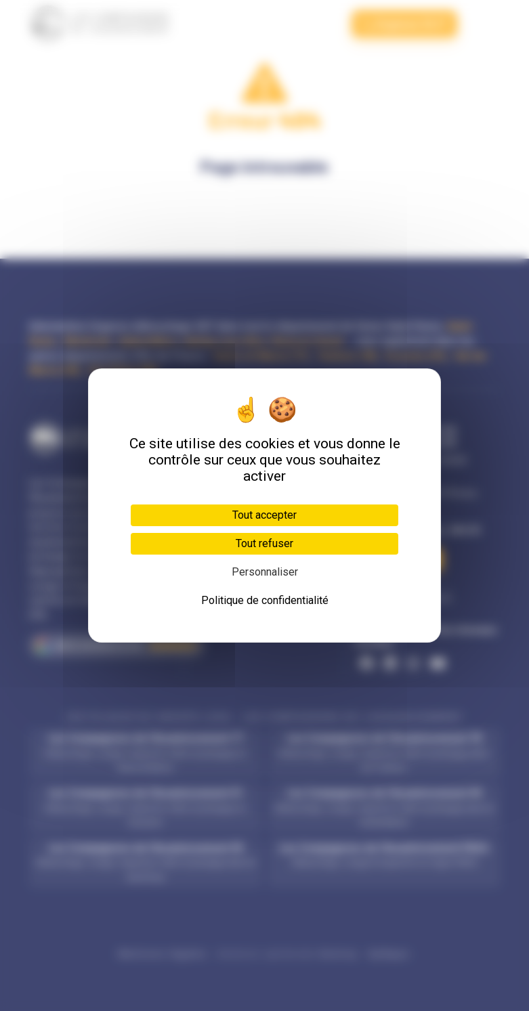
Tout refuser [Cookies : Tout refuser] (264, 543)
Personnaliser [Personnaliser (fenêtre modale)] (265, 571)
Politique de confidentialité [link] (265, 600)
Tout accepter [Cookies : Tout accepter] (264, 515)
